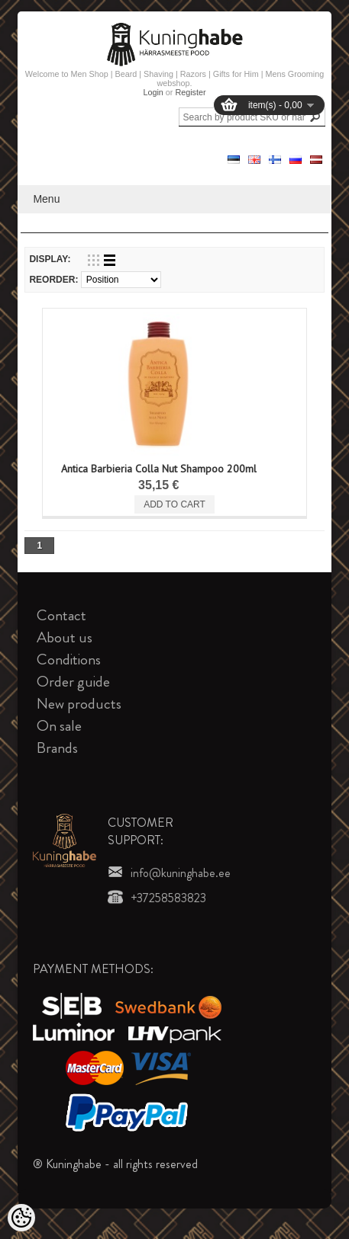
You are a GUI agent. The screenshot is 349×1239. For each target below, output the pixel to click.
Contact (61, 615)
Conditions (69, 659)
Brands (57, 748)
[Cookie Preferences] (21, 1217)
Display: (49, 259)
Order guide (73, 682)
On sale (59, 726)
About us (64, 637)
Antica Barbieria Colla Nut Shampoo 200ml (159, 468)
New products (79, 704)
